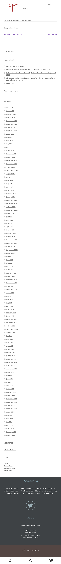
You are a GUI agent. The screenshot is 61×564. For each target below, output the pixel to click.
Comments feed (9, 468)
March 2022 (10, 270)
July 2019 (9, 375)
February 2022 (11, 273)
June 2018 (9, 419)
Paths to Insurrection (14, 34)
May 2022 (9, 263)
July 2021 (9, 296)
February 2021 (11, 313)
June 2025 (9, 141)
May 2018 (9, 422)
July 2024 (9, 177)
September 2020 (12, 329)
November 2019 (11, 362)
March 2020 (10, 349)
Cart (47, 559)
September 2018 (11, 409)
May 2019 (9, 382)
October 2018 (10, 405)
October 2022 (11, 246)
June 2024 (9, 180)
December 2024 (11, 160)
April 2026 (9, 107)
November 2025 (11, 124)
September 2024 (12, 170)
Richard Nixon (10, 83)
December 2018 (11, 399)
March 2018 (10, 428)
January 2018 (10, 435)
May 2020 (9, 342)
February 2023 (11, 233)
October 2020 (11, 326)
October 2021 (10, 286)
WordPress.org (9, 470)
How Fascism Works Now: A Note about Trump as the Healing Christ (28, 69)
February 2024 (11, 193)
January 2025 (10, 157)
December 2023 (11, 200)
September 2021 (11, 289)
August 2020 (10, 333)
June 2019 (9, 379)
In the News (14, 28)
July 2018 (9, 415)
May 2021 (9, 303)
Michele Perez (26, 20)
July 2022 (9, 256)
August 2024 (10, 174)
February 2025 (11, 154)
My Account (10, 560)
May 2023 (9, 223)
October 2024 (11, 167)
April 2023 (9, 227)
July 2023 (9, 217)
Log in (6, 464)
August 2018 (10, 412)
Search (30, 560)
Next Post (51, 34)
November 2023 (11, 203)
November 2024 (11, 164)
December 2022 (11, 240)
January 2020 (10, 356)
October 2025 (11, 127)
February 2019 (11, 392)
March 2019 (10, 389)
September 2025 (12, 131)
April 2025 (9, 147)
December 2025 (11, 121)
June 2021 (9, 299)
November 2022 (11, 243)
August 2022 (10, 253)
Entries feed (8, 466)
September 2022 (12, 250)
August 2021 (10, 293)
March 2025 (10, 150)
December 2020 (11, 319)
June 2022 (9, 260)
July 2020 (9, 336)
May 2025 (9, 144)
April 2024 (9, 187)
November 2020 (11, 323)
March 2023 (10, 230)
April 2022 (9, 266)
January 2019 (10, 395)
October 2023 (11, 207)
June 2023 (9, 220)
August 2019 (10, 372)
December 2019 (11, 359)
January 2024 (10, 197)
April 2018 (9, 425)
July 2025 (9, 137)
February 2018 (11, 432)
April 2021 (9, 306)
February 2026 (11, 114)
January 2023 (10, 237)
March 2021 (10, 309)
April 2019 (9, 385)
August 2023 (10, 213)
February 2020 (11, 352)
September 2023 (12, 210)
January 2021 (10, 316)
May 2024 (9, 184)
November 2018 (11, 402)
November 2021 (11, 283)
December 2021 (11, 280)
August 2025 (10, 134)
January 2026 (10, 117)
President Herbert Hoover (15, 66)
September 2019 (11, 369)
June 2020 (9, 339)
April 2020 (9, 346)
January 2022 (10, 276)
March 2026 (10, 111)
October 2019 (10, 366)
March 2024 (10, 190)
